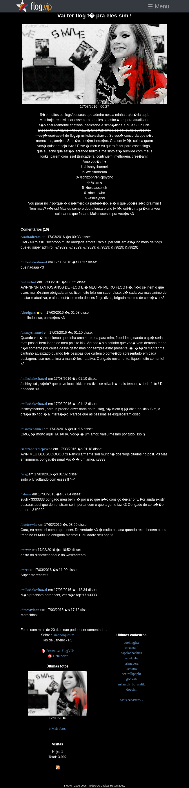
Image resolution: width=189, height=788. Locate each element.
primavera (131, 663)
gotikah (131, 679)
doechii (131, 689)
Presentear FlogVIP (57, 651)
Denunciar (58, 656)
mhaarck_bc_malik (131, 684)
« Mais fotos (57, 729)
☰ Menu (158, 6)
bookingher (131, 643)
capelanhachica (131, 653)
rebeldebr (131, 658)
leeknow (131, 669)
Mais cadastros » (131, 700)
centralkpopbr (131, 674)
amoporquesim (64, 635)
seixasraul (132, 648)
